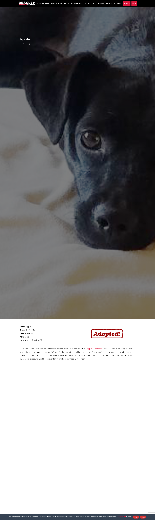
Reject (143, 517)
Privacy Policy (122, 516)
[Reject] (153, 517)
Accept (136, 517)
